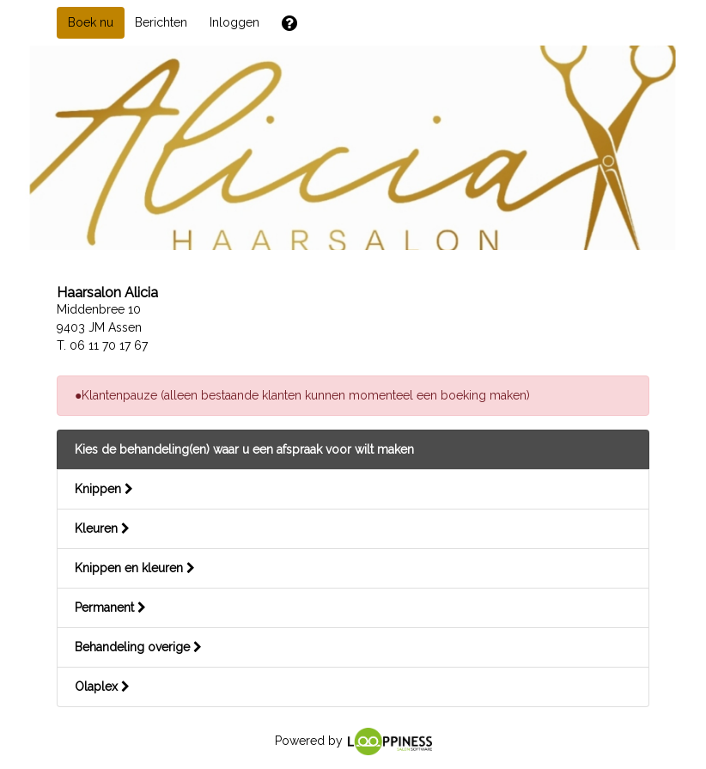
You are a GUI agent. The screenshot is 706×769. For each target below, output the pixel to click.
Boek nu (90, 22)
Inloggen (234, 22)
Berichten (161, 22)
